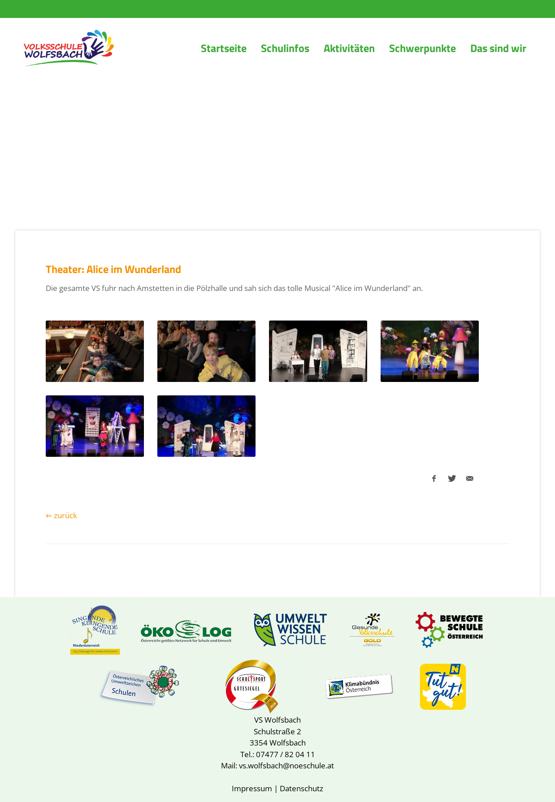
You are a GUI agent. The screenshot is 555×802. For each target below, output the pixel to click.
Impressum (252, 788)
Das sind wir (498, 48)
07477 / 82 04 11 (285, 754)
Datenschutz (301, 788)
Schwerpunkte (422, 48)
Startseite (224, 48)
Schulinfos (285, 48)
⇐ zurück (61, 515)
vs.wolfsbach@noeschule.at (286, 765)
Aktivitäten (349, 48)
